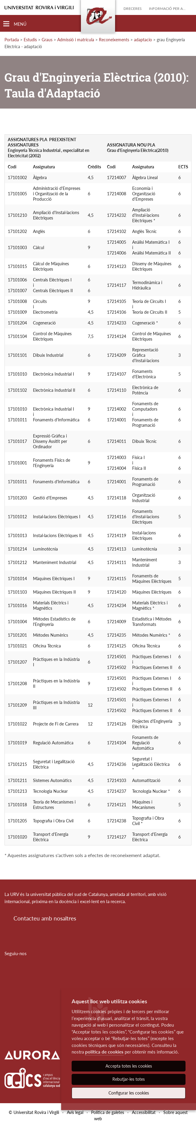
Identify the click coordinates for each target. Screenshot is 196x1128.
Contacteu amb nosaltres (44, 918)
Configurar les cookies (128, 1092)
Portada (11, 39)
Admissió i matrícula (75, 39)
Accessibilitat (144, 1112)
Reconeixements (114, 39)
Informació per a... (167, 8)
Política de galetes (107, 1112)
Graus (47, 39)
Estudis (30, 39)
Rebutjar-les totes (128, 1079)
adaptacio (143, 39)
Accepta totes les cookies (128, 1065)
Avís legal (75, 1112)
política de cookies (104, 1051)
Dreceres (132, 8)
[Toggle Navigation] (14, 24)
